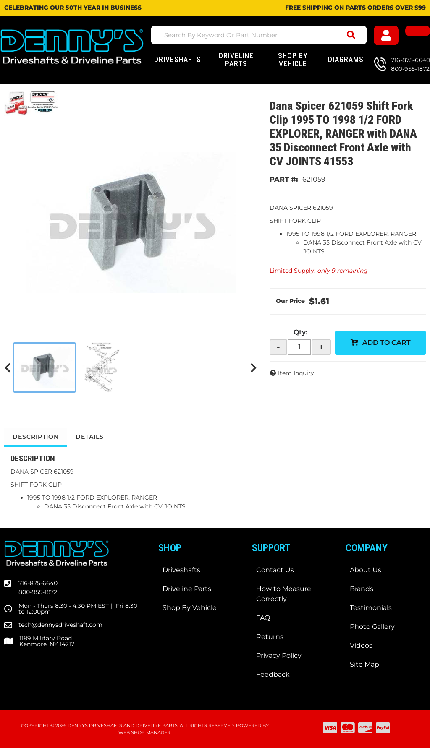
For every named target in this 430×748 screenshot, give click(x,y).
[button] (259, 35)
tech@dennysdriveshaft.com (60, 625)
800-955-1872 (37, 592)
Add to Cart (386, 343)
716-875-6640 (38, 583)
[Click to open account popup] (386, 35)
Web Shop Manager (144, 732)
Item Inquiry (296, 373)
